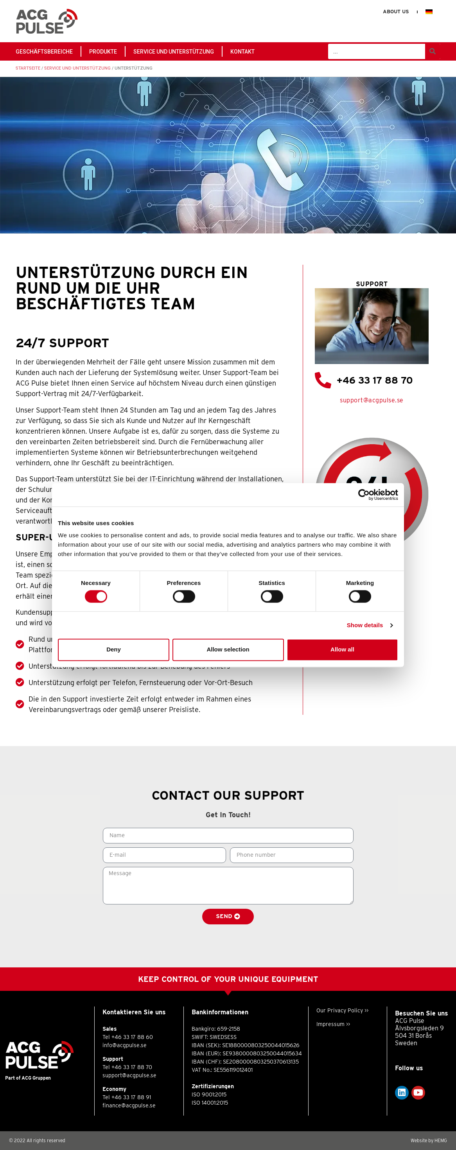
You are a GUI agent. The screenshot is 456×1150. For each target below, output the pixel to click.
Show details (365, 625)
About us (395, 11)
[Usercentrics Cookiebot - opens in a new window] (364, 495)
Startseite (28, 68)
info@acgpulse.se (124, 1045)
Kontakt (242, 51)
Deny (113, 649)
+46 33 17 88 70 (375, 380)
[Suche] (432, 51)
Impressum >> (333, 1024)
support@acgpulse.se (372, 400)
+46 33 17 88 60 (132, 1037)
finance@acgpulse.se (129, 1105)
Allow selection (227, 649)
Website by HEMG (429, 1140)
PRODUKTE (103, 51)
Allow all (342, 649)
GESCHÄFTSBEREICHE (44, 51)
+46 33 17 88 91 (131, 1097)
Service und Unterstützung (173, 51)
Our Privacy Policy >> (342, 1010)
